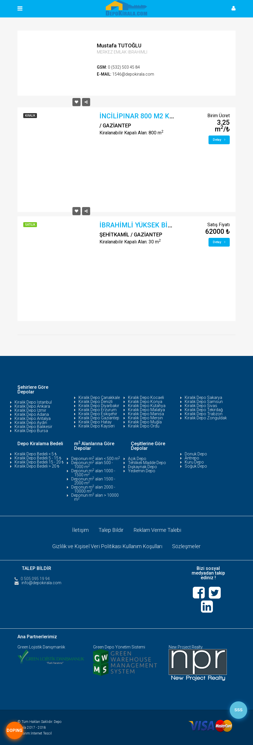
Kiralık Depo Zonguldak (206, 418)
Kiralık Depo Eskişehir (98, 413)
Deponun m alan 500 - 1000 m (92, 464)
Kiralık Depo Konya (145, 401)
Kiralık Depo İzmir (30, 410)
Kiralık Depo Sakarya (203, 397)
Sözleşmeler (186, 546)
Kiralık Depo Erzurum (98, 409)
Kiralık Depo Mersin (145, 418)
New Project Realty (186, 647)
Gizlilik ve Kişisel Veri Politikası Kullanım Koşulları (107, 546)
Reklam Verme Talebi (157, 530)
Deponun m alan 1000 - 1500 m (93, 472)
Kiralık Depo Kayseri (97, 426)
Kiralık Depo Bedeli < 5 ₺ (36, 454)
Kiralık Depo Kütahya (146, 405)
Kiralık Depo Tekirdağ (204, 409)
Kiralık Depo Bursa (31, 430)
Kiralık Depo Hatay (95, 422)
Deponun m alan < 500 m (95, 458)
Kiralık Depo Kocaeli (146, 397)
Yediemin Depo (141, 470)
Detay (219, 140)
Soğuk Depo (196, 466)
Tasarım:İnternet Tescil (34, 733)
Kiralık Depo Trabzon (203, 413)
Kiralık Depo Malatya (146, 409)
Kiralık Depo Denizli (96, 401)
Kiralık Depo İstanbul (33, 402)
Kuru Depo (194, 462)
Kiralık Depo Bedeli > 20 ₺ (37, 466)
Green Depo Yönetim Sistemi (119, 647)
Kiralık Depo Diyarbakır (99, 405)
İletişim (80, 530)
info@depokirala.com (41, 582)
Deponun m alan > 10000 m (95, 497)
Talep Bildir (111, 530)
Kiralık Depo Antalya (33, 418)
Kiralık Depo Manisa (146, 413)
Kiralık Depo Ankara (32, 406)
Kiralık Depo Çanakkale (99, 397)
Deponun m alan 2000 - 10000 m (93, 489)
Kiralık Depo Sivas (201, 405)
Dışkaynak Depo (142, 466)
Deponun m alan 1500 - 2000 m (93, 481)
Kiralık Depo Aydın (31, 422)
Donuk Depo (196, 454)
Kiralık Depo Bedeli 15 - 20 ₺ (39, 462)
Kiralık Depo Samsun (204, 401)
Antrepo (192, 458)
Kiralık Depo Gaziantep (99, 418)
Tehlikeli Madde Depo (147, 462)
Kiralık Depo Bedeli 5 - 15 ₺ (38, 458)
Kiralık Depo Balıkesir (33, 426)
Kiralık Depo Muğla (145, 422)
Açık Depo (137, 458)
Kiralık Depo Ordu (143, 426)
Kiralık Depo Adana (32, 414)
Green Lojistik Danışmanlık (41, 647)
